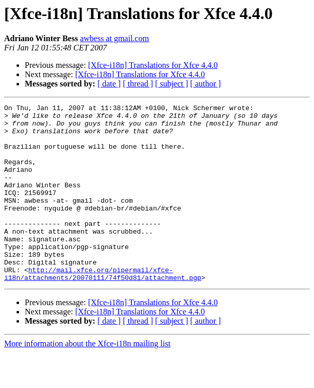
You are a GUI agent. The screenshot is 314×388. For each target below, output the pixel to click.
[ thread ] (138, 83)
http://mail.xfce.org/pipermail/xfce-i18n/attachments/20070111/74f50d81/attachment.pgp (102, 308)
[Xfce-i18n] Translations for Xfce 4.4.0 (153, 65)
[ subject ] (171, 83)
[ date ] (109, 83)
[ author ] (205, 83)
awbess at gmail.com (114, 38)
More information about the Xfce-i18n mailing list (87, 379)
